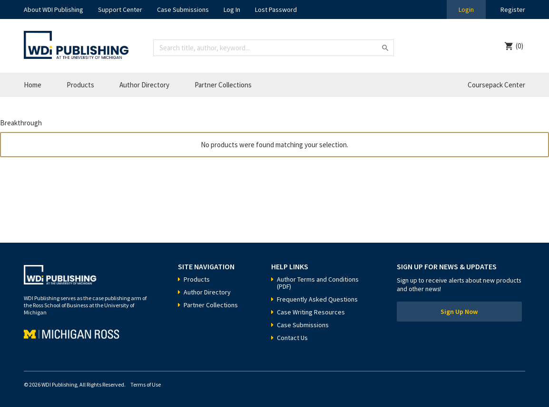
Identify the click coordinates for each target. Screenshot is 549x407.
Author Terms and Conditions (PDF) (318, 283)
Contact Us (292, 337)
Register (512, 9)
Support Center (120, 9)
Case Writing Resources (311, 312)
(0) (519, 45)
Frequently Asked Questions (317, 299)
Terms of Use (145, 384)
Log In (232, 9)
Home (32, 84)
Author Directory (144, 84)
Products (80, 84)
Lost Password (276, 9)
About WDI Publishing (53, 9)
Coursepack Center (496, 84)
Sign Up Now (459, 311)
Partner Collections (223, 84)
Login (466, 9)
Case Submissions (183, 9)
